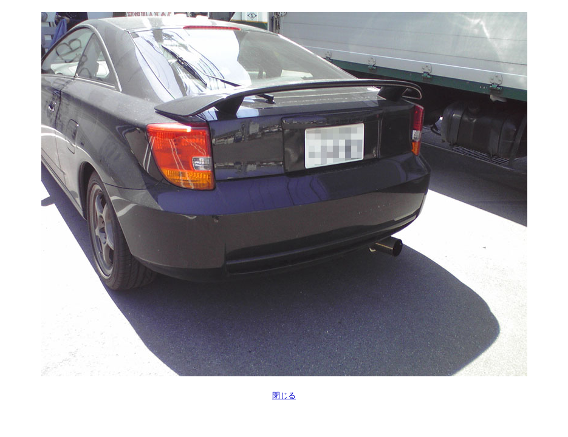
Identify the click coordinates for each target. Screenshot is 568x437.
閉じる (284, 395)
